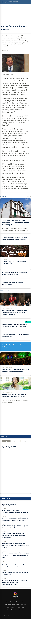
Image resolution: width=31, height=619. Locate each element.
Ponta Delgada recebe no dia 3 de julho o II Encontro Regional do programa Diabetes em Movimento (14, 239)
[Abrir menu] (2, 1)
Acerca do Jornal (10, 602)
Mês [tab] (25, 441)
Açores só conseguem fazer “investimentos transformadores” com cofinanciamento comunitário (14, 565)
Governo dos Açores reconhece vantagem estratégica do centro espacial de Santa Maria (15, 555)
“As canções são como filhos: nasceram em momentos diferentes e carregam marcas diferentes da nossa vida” (14, 326)
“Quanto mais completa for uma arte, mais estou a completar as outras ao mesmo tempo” (14, 396)
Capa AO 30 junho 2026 (9, 447)
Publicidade (8, 604)
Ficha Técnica (10, 607)
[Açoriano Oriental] (15, 598)
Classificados (15, 604)
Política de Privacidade (12, 610)
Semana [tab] (15, 441)
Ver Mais (29, 196)
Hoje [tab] (6, 441)
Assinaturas (22, 610)
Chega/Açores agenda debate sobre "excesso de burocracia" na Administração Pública (15, 545)
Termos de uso (20, 607)
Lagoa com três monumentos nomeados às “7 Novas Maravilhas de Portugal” (15, 223)
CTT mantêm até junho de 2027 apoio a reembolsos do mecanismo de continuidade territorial (14, 274)
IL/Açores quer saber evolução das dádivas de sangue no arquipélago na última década (13, 535)
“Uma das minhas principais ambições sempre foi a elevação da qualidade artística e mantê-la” (14, 312)
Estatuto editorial (20, 602)
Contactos (23, 604)
